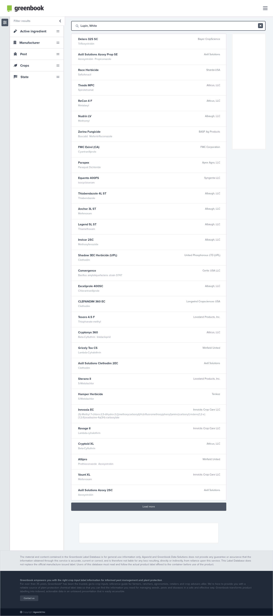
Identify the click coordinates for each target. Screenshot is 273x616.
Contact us (29, 598)
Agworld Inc (39, 612)
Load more (149, 506)
